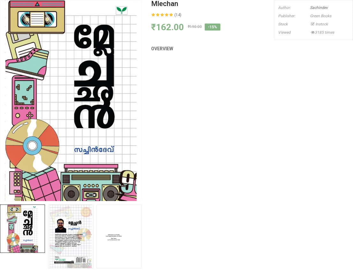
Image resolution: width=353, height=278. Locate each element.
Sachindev (319, 7)
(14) (177, 15)
